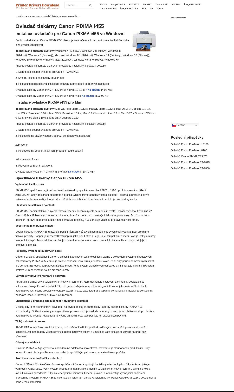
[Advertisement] (195, 67)
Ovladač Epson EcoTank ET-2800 (190, 168)
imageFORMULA (129, 8)
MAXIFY (147, 4)
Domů (18, 16)
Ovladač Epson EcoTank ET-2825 (190, 162)
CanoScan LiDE (108, 8)
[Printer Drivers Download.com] (37, 6)
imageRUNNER (192, 4)
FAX (144, 8)
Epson (160, 8)
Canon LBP (162, 4)
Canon (27, 16)
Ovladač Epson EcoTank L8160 (189, 150)
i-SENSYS (134, 4)
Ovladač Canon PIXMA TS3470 (189, 156)
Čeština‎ (178, 125)
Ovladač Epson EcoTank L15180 (189, 144)
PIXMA (103, 4)
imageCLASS (118, 4)
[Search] (76, 5)
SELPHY (176, 4)
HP (151, 8)
